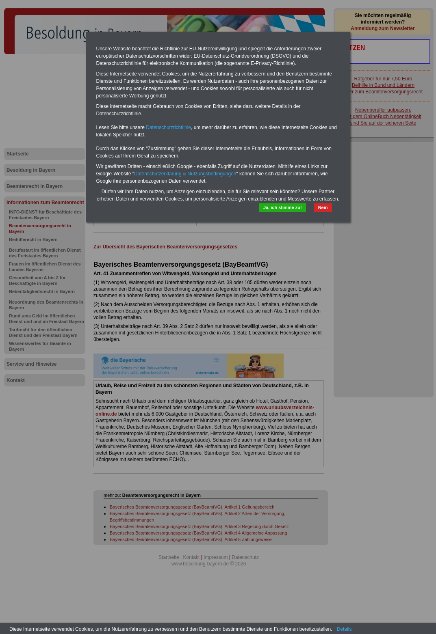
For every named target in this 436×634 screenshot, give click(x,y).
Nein (323, 207)
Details (344, 629)
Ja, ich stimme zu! (282, 207)
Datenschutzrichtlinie (168, 127)
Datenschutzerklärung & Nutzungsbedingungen (185, 174)
